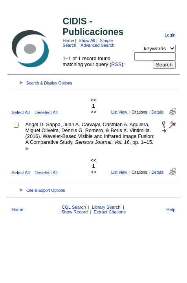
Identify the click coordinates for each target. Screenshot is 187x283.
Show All (87, 40)
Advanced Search (97, 45)
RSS (116, 64)
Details (158, 112)
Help (170, 209)
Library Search (106, 207)
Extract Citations (110, 211)
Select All (21, 112)
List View (119, 112)
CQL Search (74, 207)
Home (68, 40)
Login (170, 35)
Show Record (74, 211)
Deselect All (46, 112)
